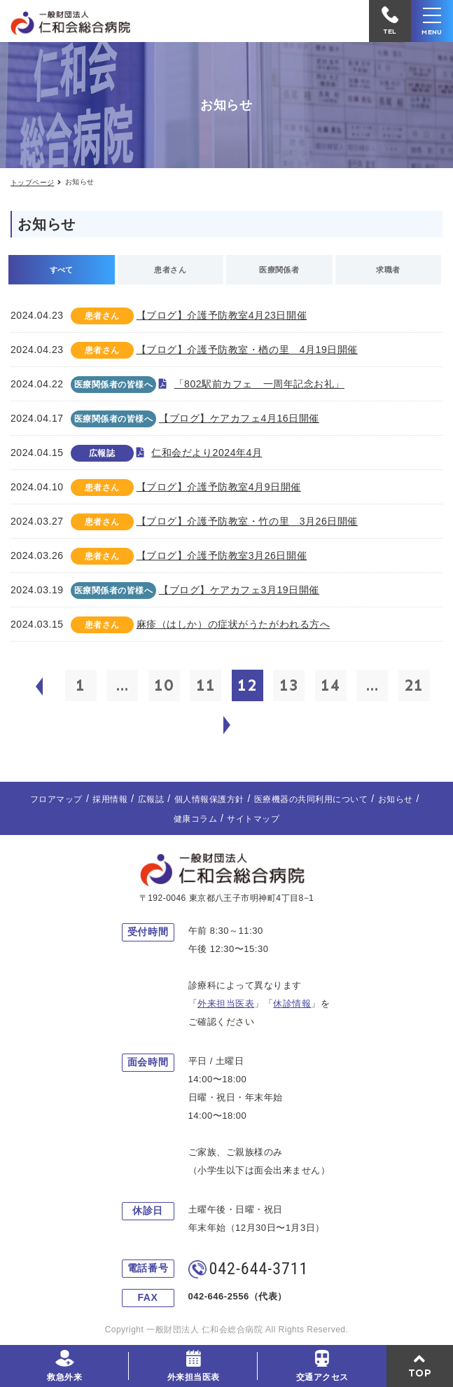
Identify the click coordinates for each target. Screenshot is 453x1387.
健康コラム (195, 819)
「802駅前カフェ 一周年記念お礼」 (259, 383)
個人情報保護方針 (209, 799)
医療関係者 (279, 269)
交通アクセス (322, 1377)
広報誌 (151, 799)
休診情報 (292, 1003)
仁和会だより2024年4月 (206, 452)
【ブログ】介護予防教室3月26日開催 (222, 555)
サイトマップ (253, 819)
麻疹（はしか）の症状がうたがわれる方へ (233, 624)
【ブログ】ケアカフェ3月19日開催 (239, 589)
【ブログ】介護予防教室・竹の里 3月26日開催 (247, 521)
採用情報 (109, 799)
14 (330, 685)
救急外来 (64, 1377)
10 (164, 685)
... (122, 685)
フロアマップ (56, 799)
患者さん (170, 269)
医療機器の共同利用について (311, 799)
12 (247, 685)
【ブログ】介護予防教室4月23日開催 (222, 315)
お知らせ (395, 799)
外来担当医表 (193, 1377)
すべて (62, 269)
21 (414, 685)
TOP (420, 1373)
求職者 (388, 269)
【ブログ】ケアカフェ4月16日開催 (239, 418)
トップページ (32, 182)
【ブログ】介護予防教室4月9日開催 (219, 486)
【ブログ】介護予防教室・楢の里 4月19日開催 (247, 349)
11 (206, 685)
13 (289, 685)
